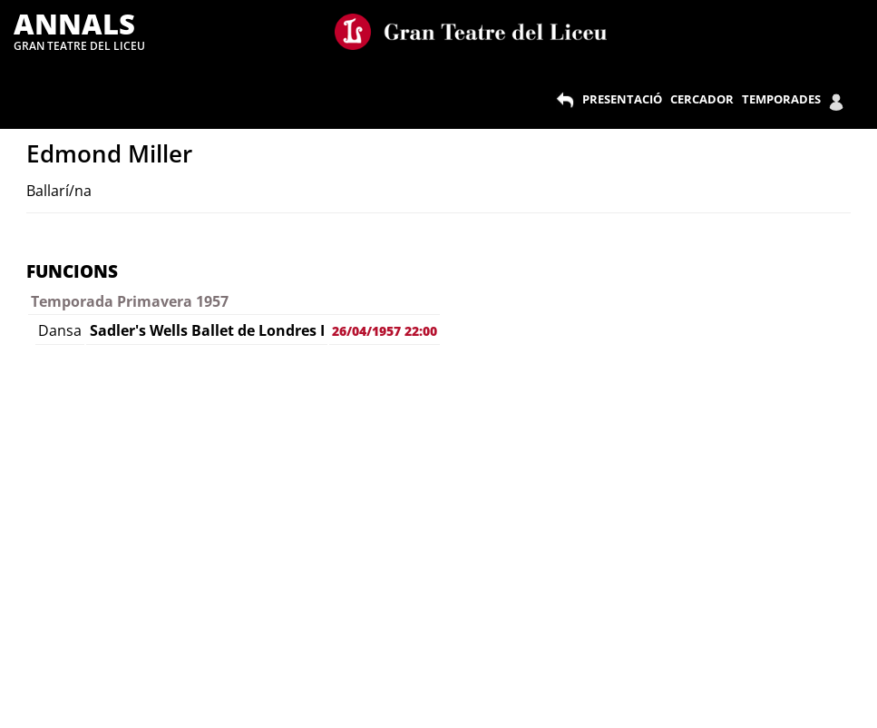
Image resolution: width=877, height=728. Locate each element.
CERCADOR (702, 99)
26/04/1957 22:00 (384, 330)
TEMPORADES (781, 99)
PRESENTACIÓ (622, 99)
